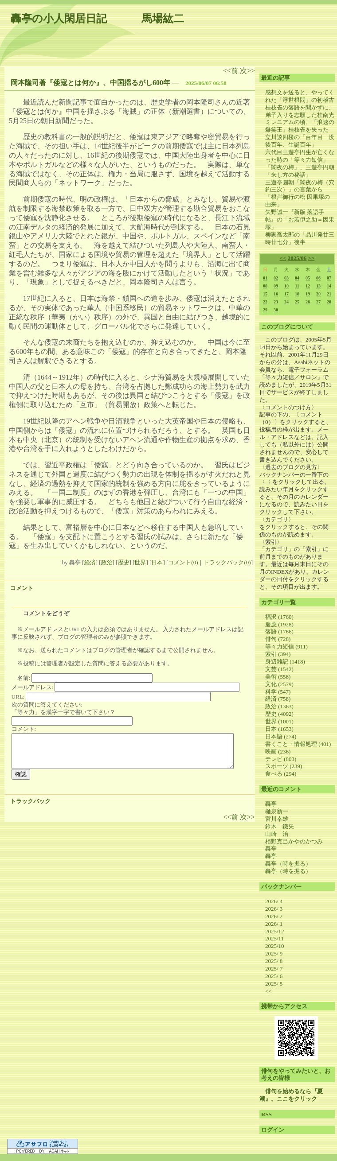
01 (265, 278)
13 (318, 285)
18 (297, 293)
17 (286, 293)
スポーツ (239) (283, 766)
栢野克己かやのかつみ (294, 841)
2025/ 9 (273, 953)
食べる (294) (280, 773)
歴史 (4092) (279, 714)
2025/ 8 (273, 961)
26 (308, 301)
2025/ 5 (273, 983)
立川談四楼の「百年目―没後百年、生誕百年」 (299, 141)
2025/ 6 (273, 976)
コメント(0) (183, 562)
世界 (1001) (279, 721)
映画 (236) (277, 751)
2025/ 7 (273, 968)
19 (308, 293)
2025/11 (274, 938)
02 (276, 278)
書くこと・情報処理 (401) (298, 744)
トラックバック (30, 801)
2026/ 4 (273, 901)
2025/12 (274, 931)
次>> (247, 70)
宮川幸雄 (276, 818)
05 (308, 278)
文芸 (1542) (279, 669)
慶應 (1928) (279, 624)
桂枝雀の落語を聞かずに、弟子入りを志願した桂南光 (299, 111)
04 (297, 278)
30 (276, 309)
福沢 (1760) (279, 617)
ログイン (272, 1129)
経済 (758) (277, 698)
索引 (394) (277, 654)
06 (318, 278)
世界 (140, 562)
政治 (107, 562)
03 (286, 278)
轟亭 (271, 803)
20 (318, 293)
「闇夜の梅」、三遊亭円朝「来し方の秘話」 (299, 171)
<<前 (231, 70)
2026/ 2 (273, 916)
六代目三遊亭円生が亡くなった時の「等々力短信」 (299, 156)
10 (286, 285)
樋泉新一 (276, 811)
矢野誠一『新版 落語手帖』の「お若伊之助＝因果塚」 (299, 219)
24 (286, 301)
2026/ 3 (273, 908)
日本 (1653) (279, 729)
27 (318, 301)
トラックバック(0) (227, 562)
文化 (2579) (279, 684)
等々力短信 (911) (286, 646)
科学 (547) (277, 691)
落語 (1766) (279, 631)
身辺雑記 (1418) (285, 661)
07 (329, 278)
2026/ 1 (273, 923)
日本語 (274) (280, 736)
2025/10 (274, 946)
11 (297, 285)
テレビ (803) (280, 759)
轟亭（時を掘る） (288, 863)
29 (265, 309)
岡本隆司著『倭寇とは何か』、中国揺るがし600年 (90, 82)
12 (308, 285)
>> (311, 258)
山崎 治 (276, 834)
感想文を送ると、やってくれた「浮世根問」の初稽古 (299, 96)
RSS (266, 1114)
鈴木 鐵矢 (279, 826)
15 (265, 293)
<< (283, 258)
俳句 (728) (277, 639)
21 (329, 293)
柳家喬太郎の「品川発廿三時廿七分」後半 (299, 238)
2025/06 (297, 258)
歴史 (123, 562)
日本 (157, 562)
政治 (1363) (279, 706)
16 (276, 293)
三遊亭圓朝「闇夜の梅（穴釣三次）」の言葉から (299, 186)
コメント (21, 588)
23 (276, 301)
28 (329, 301)
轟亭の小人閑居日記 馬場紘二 (97, 18)
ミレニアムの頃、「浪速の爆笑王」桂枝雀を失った (299, 126)
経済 (90, 562)
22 (265, 301)
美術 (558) (277, 676)
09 (276, 285)
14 (329, 285)
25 (297, 301)
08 (265, 285)
